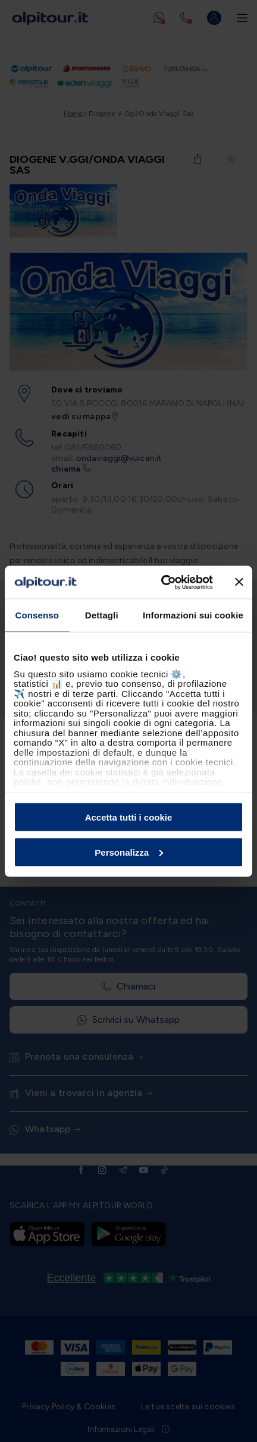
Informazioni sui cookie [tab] (193, 615)
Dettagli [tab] (101, 615)
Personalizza (129, 852)
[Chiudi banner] (239, 582)
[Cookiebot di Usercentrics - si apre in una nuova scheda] (162, 582)
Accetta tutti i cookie (129, 817)
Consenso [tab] (37, 615)
